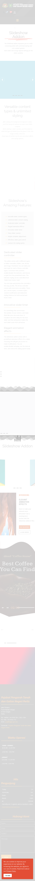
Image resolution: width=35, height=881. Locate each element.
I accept (7, 875)
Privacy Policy (11, 871)
